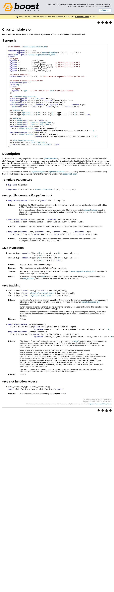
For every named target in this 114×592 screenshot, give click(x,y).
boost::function (49, 54)
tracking (17, 134)
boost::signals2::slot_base (41, 57)
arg (17, 93)
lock (43, 296)
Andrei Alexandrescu (88, 6)
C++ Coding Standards (103, 6)
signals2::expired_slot (91, 321)
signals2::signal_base (40, 139)
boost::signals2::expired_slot (83, 291)
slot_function (28, 298)
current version (82, 16)
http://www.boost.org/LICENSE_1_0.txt (100, 420)
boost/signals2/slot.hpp (35, 47)
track (76, 359)
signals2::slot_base (39, 141)
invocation (18, 124)
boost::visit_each (70, 195)
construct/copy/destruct (25, 107)
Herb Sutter (74, 6)
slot (16, 57)
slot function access (23, 161)
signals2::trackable (57, 193)
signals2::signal (38, 193)
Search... (104, 10)
